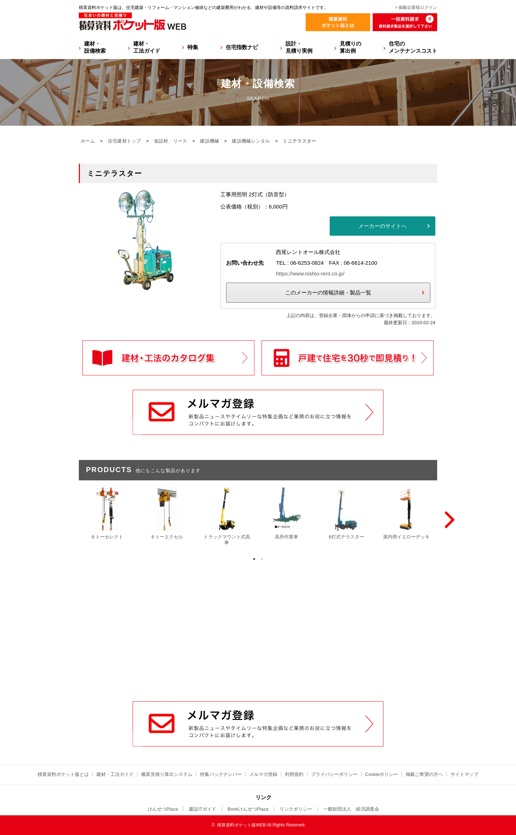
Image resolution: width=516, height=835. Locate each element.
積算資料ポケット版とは (63, 774)
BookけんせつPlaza (248, 809)
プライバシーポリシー (334, 774)
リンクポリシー (296, 809)
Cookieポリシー (381, 774)
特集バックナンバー (221, 774)
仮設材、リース (170, 141)
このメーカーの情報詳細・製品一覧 (328, 292)
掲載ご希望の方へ (424, 774)
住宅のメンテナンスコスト (413, 47)
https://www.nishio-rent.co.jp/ (310, 273)
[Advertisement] (258, 647)
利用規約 (294, 774)
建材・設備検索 (95, 47)
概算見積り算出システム (166, 774)
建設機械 (209, 141)
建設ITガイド (202, 809)
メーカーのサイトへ (382, 226)
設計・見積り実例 (299, 47)
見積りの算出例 (350, 47)
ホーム (88, 141)
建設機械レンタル (251, 141)
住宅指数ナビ (242, 47)
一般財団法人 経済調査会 (351, 809)
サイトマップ (464, 774)
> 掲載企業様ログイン (416, 7)
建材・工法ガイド (146, 47)
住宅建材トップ (124, 141)
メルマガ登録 (263, 774)
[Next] (448, 519)
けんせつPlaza (163, 809)
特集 (192, 47)
